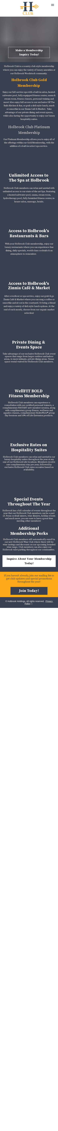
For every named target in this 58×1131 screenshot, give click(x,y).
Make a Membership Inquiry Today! (29, 52)
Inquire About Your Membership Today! (29, 561)
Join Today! (29, 591)
